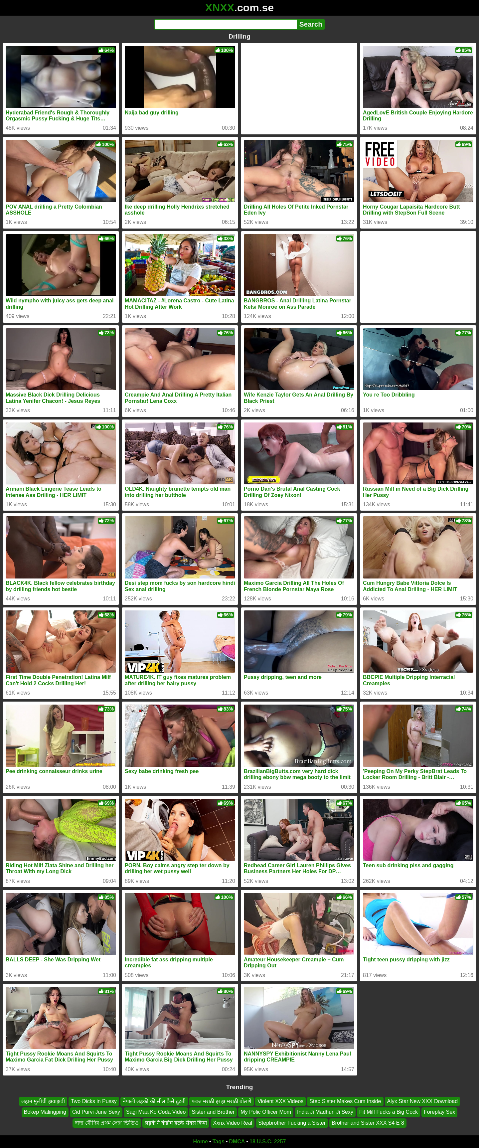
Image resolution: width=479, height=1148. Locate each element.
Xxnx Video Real (232, 1123)
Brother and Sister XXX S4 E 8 (368, 1123)
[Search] (225, 24)
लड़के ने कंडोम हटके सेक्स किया (176, 1123)
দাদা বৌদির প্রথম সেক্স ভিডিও (107, 1123)
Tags (219, 1141)
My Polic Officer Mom (265, 1112)
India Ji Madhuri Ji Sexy (325, 1112)
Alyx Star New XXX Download (422, 1101)
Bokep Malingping (45, 1112)
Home (200, 1141)
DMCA (237, 1141)
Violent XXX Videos (280, 1101)
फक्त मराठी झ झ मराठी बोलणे (221, 1101)
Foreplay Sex (439, 1112)
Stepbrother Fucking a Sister (292, 1123)
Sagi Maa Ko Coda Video (156, 1112)
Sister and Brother (213, 1112)
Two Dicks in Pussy (94, 1101)
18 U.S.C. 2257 (267, 1141)
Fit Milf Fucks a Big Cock (388, 1112)
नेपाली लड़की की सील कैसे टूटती (154, 1101)
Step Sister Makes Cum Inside (345, 1101)
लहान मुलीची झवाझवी (43, 1101)
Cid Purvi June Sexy (96, 1112)
